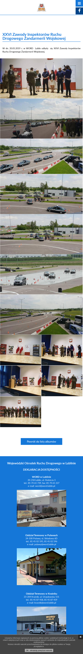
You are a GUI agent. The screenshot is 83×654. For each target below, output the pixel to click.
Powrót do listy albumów (41, 441)
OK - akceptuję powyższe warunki (39, 650)
